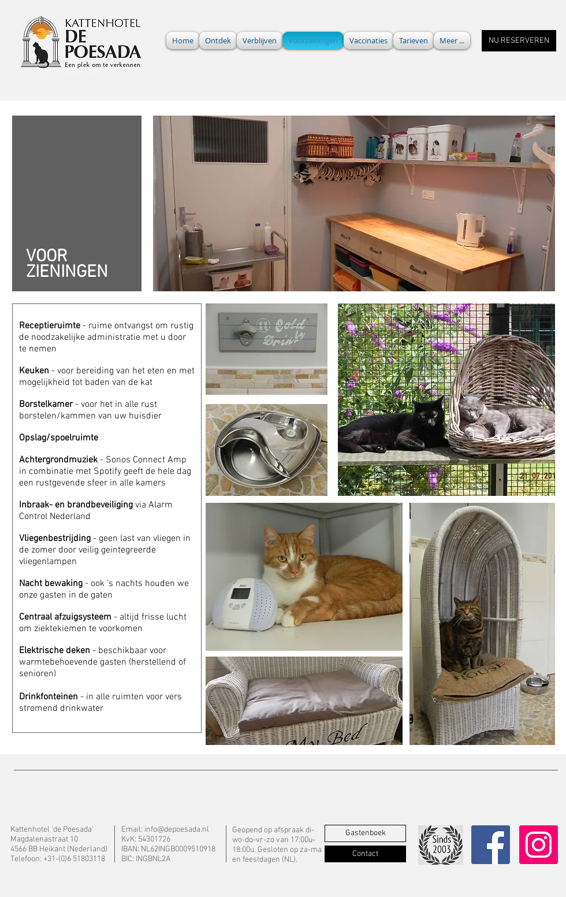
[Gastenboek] (365, 833)
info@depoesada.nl (176, 830)
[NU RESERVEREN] (519, 40)
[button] (452, 40)
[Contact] (365, 854)
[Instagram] (538, 844)
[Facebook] (490, 844)
